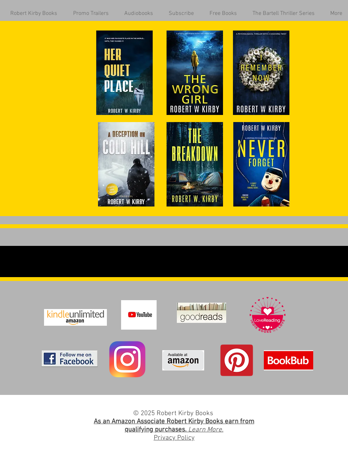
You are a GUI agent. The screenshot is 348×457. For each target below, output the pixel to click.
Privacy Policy (174, 438)
